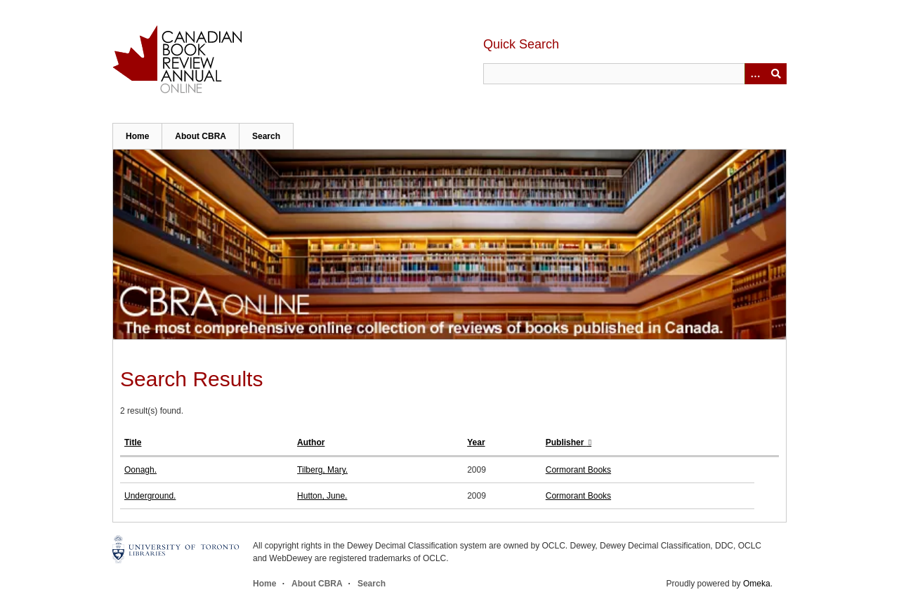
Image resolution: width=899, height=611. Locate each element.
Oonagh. (140, 470)
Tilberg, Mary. (322, 470)
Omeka (756, 584)
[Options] (755, 73)
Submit (776, 73)
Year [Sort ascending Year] (476, 442)
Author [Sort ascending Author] (310, 442)
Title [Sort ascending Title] (132, 442)
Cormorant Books (578, 470)
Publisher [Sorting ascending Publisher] (566, 442)
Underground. (150, 496)
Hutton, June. (322, 496)
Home (137, 136)
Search (266, 136)
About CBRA (200, 136)
